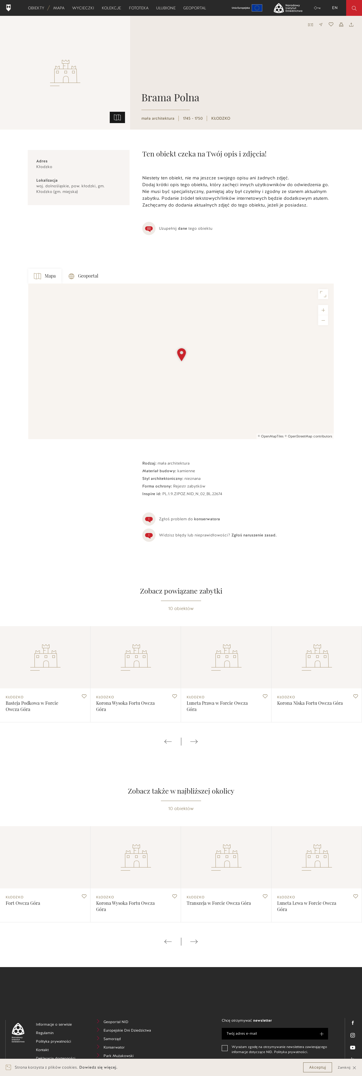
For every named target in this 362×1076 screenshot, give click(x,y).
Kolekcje (113, 8)
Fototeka (140, 8)
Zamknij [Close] (347, 1067)
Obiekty (38, 8)
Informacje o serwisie (58, 1025)
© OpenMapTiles (271, 436)
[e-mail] (275, 1034)
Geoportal (196, 8)
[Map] (181, 361)
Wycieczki (85, 8)
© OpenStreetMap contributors (308, 436)
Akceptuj (317, 1067)
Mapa (60, 8)
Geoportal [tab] (83, 276)
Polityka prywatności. (291, 1052)
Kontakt (51, 1050)
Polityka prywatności (58, 1042)
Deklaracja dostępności (58, 1059)
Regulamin (53, 1033)
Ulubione (167, 8)
